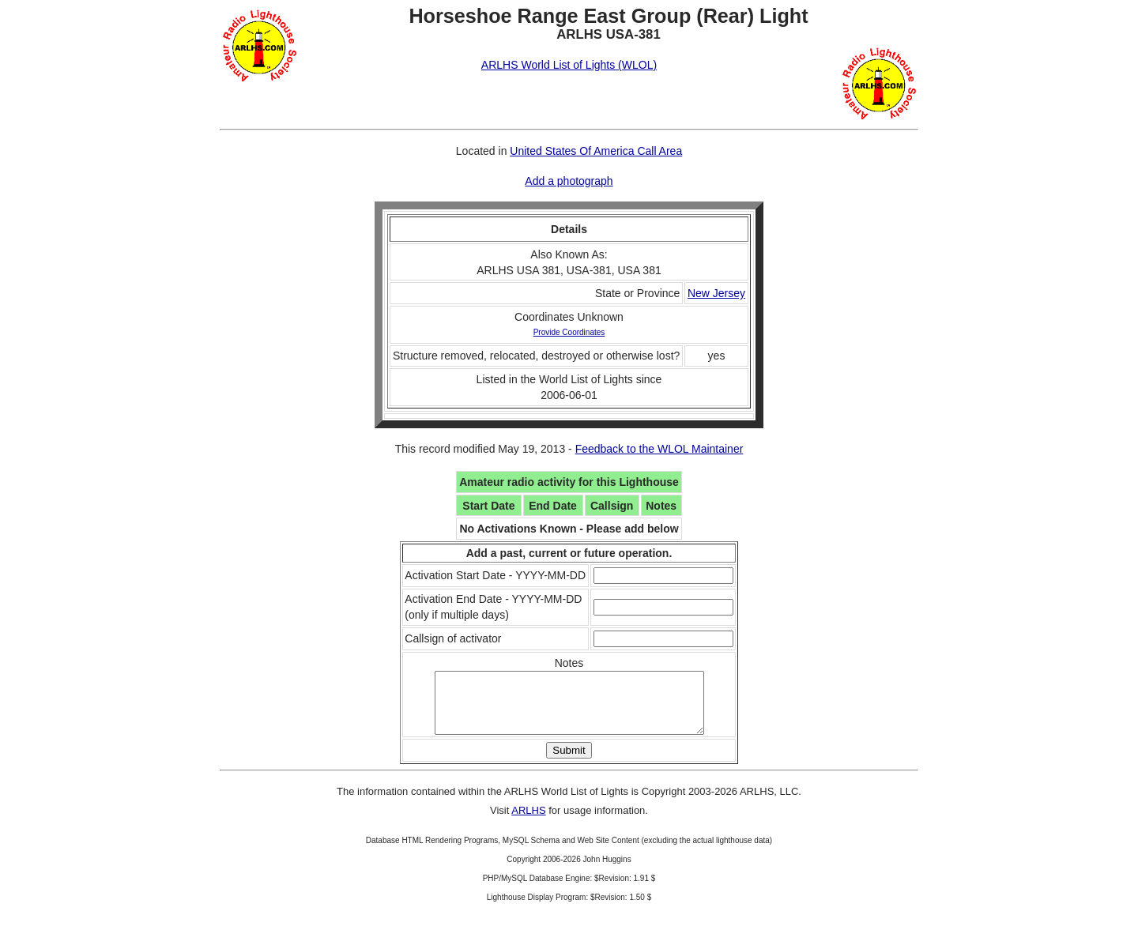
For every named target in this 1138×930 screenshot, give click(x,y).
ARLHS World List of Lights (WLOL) (569, 64)
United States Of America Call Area (596, 151)
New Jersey (716, 293)
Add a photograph (568, 181)
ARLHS (528, 822)
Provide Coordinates (569, 332)
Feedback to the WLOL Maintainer (659, 448)
